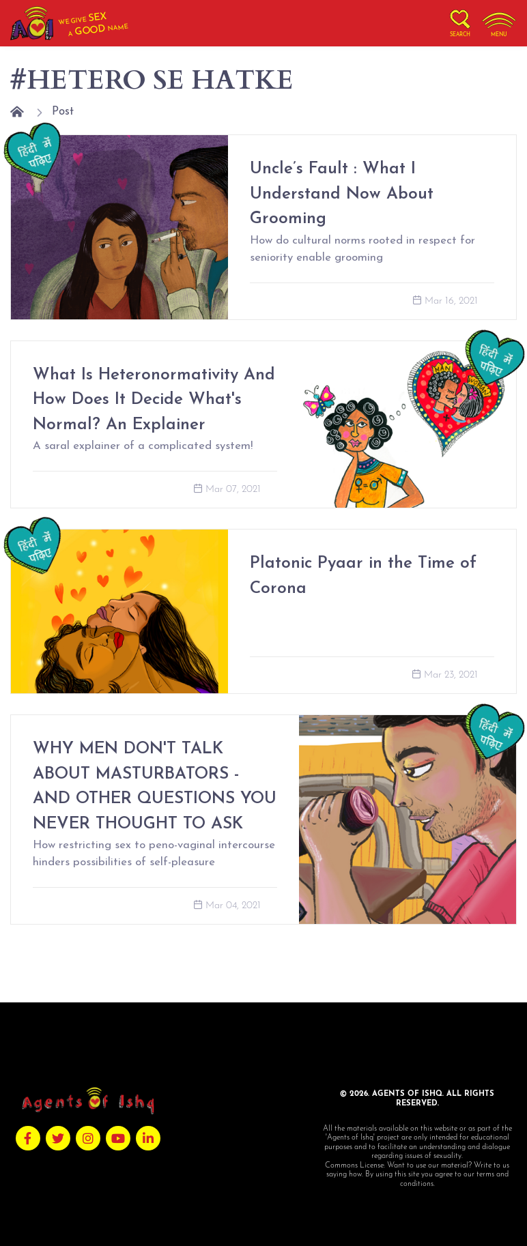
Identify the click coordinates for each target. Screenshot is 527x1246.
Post (63, 111)
